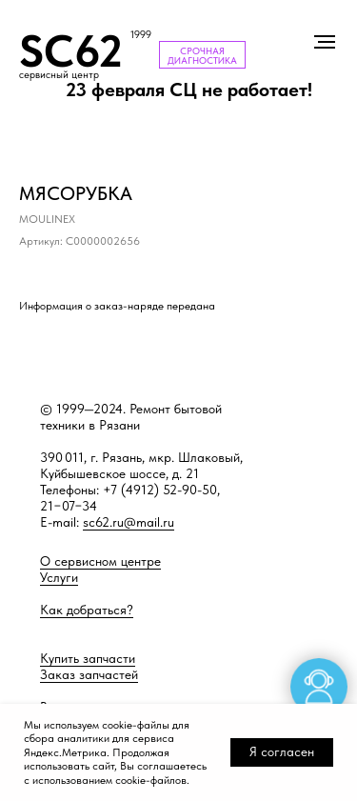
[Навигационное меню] (324, 42)
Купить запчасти (87, 658)
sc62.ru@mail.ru (128, 522)
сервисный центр (59, 75)
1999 (140, 35)
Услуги (59, 577)
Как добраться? (86, 609)
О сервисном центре (100, 561)
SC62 (71, 51)
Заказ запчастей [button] (89, 674)
